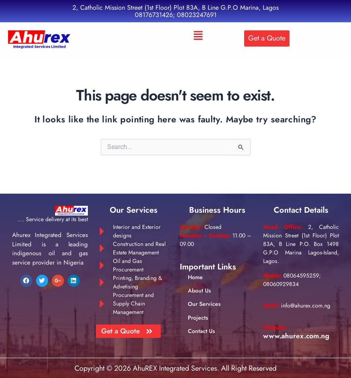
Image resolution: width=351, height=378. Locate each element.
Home (195, 277)
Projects (198, 318)
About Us (199, 291)
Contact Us (201, 331)
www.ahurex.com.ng (297, 336)
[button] (198, 36)
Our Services (204, 304)
